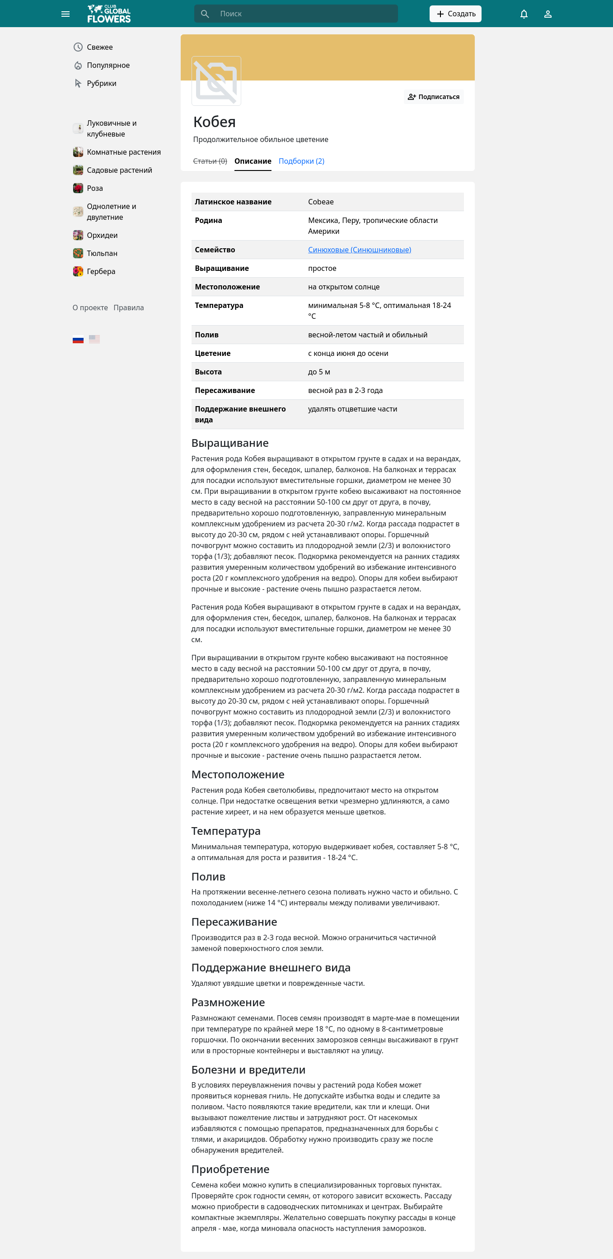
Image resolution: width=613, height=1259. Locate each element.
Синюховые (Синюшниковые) (359, 250)
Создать (455, 14)
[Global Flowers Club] (112, 14)
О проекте (90, 307)
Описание (252, 161)
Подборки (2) (301, 161)
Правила (128, 307)
